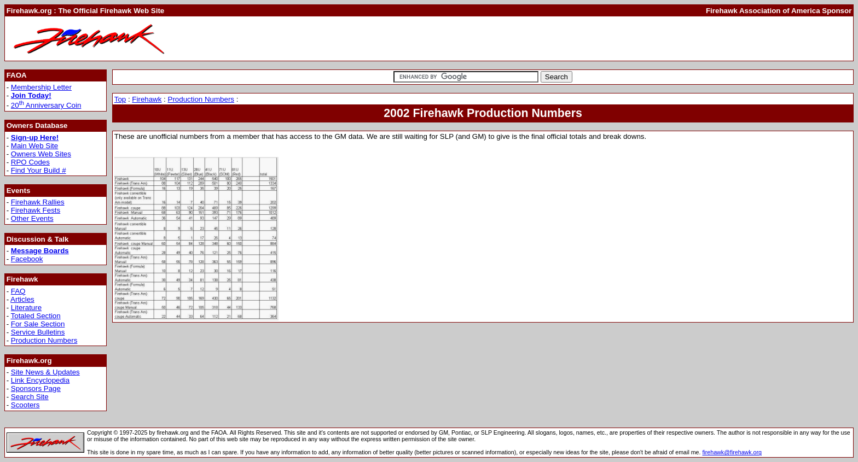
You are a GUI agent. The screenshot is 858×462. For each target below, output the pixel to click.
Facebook (27, 259)
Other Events (32, 218)
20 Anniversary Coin (46, 105)
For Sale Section (38, 324)
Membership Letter (41, 87)
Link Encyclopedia (40, 380)
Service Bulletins (38, 332)
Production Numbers (44, 340)
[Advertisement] (723, 38)
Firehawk (146, 99)
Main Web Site (34, 146)
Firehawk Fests (35, 210)
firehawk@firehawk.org (732, 452)
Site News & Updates (45, 372)
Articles (22, 299)
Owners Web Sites (41, 154)
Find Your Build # (38, 170)
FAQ (18, 291)
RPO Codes (30, 162)
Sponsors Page (36, 388)
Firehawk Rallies (38, 202)
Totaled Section (36, 316)
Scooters (25, 405)
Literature (26, 307)
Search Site (30, 397)
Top (120, 99)
